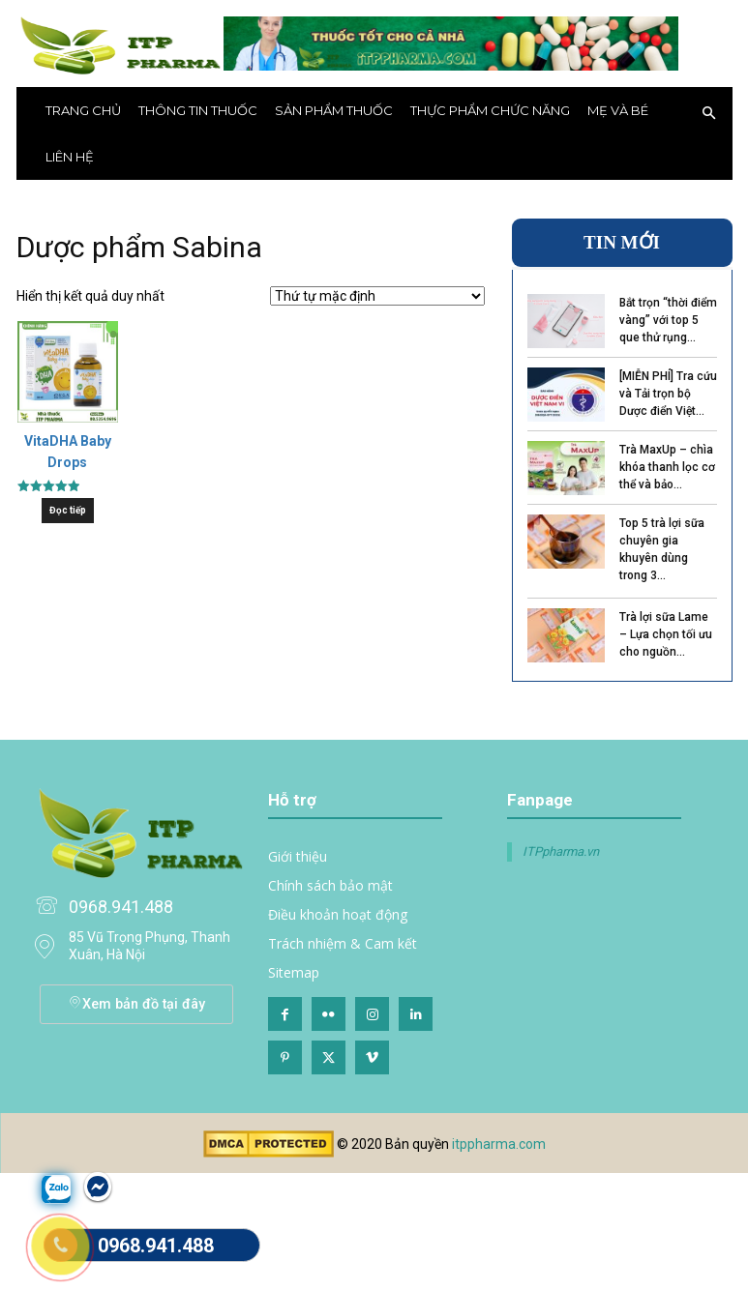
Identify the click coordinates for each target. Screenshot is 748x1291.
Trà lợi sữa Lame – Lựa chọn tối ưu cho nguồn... (665, 634)
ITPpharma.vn (561, 851)
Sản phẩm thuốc (334, 110)
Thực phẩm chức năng (490, 110)
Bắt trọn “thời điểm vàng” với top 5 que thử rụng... (668, 320)
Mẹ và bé (617, 110)
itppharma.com (499, 1144)
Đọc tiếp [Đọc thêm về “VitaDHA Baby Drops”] (67, 510)
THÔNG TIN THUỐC (197, 110)
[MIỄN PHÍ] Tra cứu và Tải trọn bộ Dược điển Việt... (668, 393)
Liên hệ (69, 156)
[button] (709, 113)
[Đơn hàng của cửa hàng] (377, 296)
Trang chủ (83, 110)
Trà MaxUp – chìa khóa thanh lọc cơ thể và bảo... (667, 467)
